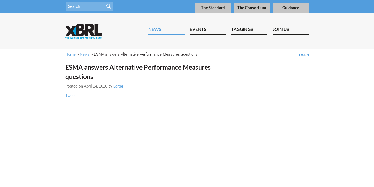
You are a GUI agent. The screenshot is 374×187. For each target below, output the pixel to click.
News (154, 29)
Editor (118, 86)
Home (70, 54)
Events (198, 29)
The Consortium (251, 7)
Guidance (290, 7)
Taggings (242, 29)
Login (304, 55)
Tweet (70, 95)
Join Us (281, 29)
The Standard (213, 7)
